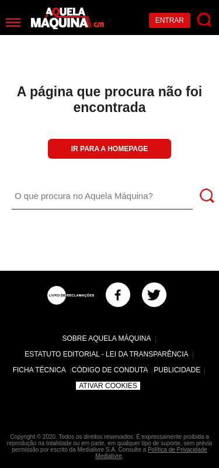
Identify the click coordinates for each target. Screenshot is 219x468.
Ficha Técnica (39, 370)
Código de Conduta (110, 370)
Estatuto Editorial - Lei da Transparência (106, 354)
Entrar (169, 20)
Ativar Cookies (108, 386)
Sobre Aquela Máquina (106, 338)
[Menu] (13, 22)
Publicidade (177, 370)
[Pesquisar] (204, 20)
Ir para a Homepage (109, 149)
